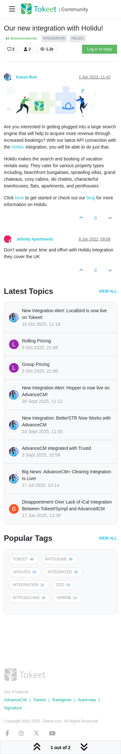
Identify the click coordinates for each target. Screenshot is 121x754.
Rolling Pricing (36, 340)
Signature (13, 707)
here (19, 197)
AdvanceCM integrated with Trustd (56, 448)
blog (90, 197)
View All (108, 291)
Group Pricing (36, 364)
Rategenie (61, 699)
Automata (87, 699)
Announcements (21, 38)
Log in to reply (99, 49)
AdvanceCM (15, 699)
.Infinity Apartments (34, 239)
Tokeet (39, 699)
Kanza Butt (26, 77)
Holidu (17, 147)
